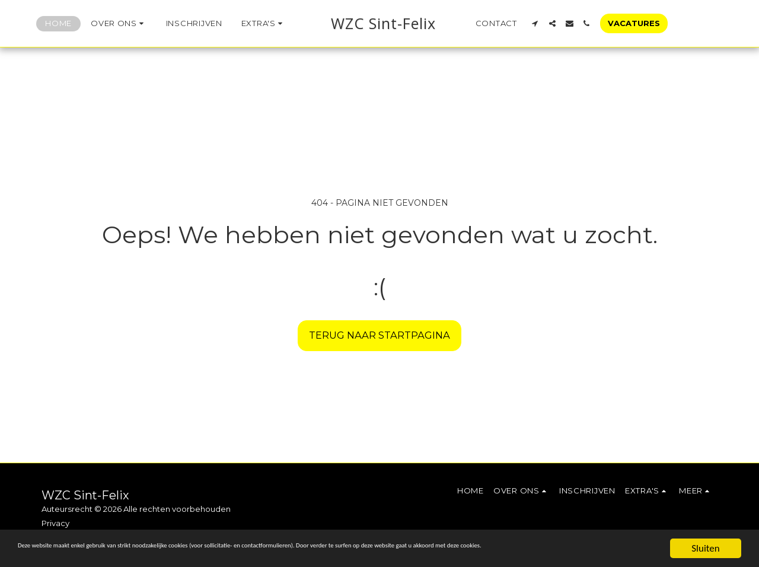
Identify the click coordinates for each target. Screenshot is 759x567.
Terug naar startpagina (379, 335)
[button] (100, 23)
